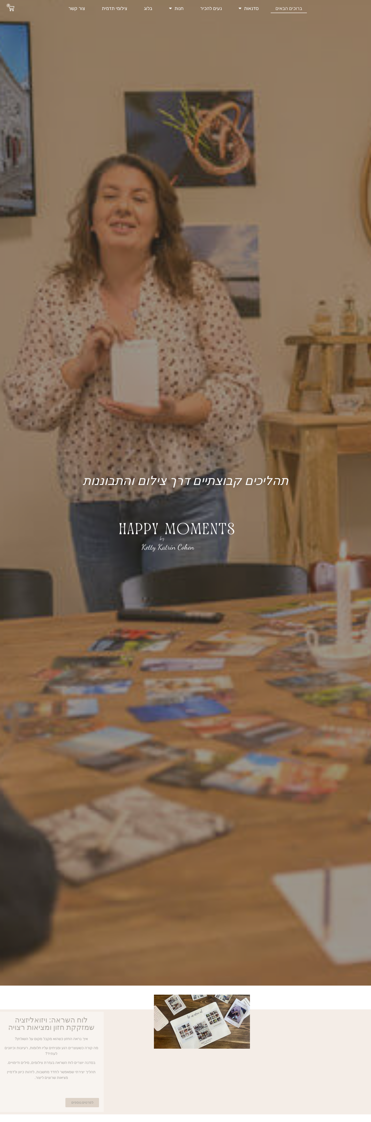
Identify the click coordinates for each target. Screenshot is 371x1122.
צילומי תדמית (114, 8)
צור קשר (76, 8)
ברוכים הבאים (288, 8)
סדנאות (249, 8)
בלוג (148, 8)
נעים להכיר (211, 8)
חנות (176, 8)
